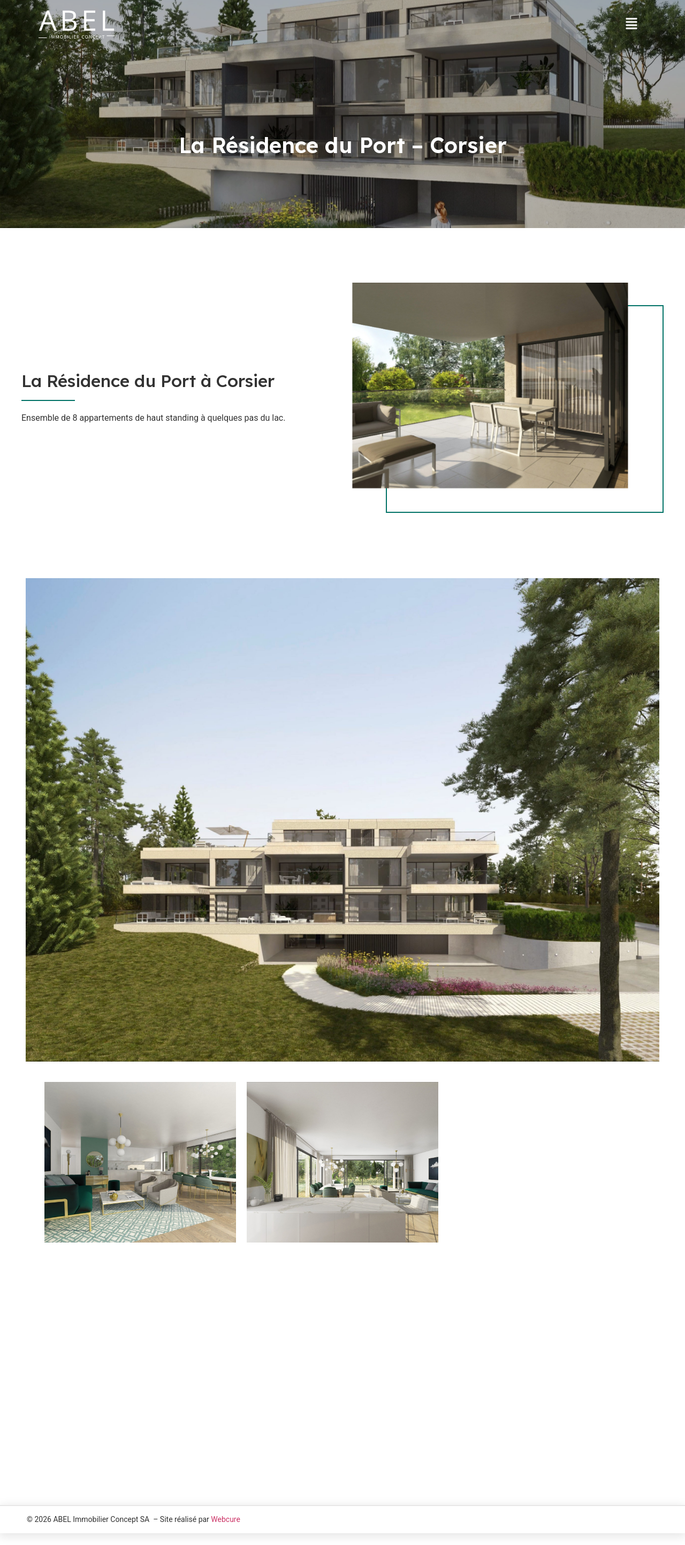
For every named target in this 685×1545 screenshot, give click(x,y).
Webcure (225, 1526)
